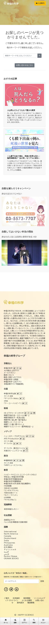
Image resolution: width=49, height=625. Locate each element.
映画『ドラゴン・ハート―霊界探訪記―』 (18, 426)
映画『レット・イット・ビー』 (13, 422)
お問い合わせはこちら (24, 65)
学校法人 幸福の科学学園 (14, 477)
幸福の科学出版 (10, 393)
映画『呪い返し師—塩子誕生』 (15, 420)
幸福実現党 (8, 460)
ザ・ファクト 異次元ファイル (14, 448)
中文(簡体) (8, 547)
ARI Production (11, 439)
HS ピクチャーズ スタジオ (14, 413)
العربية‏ (6, 552)
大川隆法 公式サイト (11, 370)
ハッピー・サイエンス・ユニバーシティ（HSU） (20, 475)
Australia (8, 545)
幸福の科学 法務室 (11, 379)
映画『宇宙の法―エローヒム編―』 (16, 415)
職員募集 (30, 603)
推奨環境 (26, 598)
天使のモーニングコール (13, 451)
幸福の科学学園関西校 (12, 481)
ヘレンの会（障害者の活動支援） (16, 522)
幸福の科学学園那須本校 (13, 479)
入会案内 (40, 3)
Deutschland (10, 538)
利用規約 (16, 598)
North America (11, 534)
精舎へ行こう (9, 375)
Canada (7, 536)
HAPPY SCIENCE (26, 615)
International (10, 531)
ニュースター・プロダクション (14, 436)
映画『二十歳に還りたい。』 (14, 424)
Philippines (9, 543)
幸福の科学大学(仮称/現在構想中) (17, 484)
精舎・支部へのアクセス (12, 377)
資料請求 (20, 603)
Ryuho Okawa (10, 556)
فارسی (6, 554)
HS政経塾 (8, 486)
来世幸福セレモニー (11, 509)
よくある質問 (27, 600)
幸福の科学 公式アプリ (12, 382)
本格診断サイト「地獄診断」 (14, 384)
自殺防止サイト (9, 520)
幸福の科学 (8, 368)
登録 (42, 581)
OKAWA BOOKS (11, 558)
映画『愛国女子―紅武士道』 (14, 417)
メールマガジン (9, 373)
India (6, 540)
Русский (10, 549)
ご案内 (6, 598)
